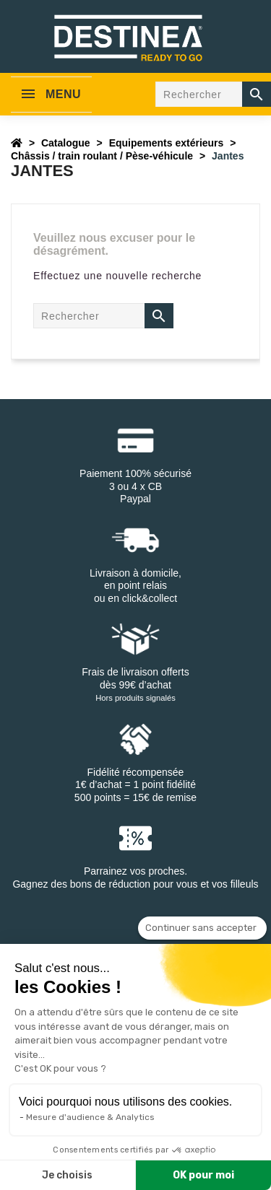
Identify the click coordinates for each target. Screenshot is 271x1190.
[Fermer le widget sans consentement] (202, 928)
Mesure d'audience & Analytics (90, 1117)
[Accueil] (16, 143)
